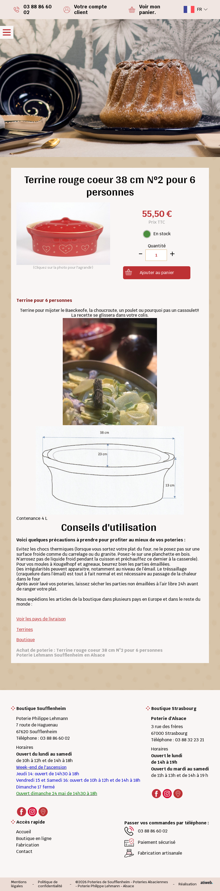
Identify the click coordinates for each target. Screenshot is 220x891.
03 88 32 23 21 (189, 740)
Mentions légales (19, 884)
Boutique (25, 640)
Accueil (23, 832)
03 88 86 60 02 (55, 738)
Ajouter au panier (157, 272)
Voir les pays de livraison (41, 619)
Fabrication (27, 845)
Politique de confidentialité (50, 884)
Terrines (24, 629)
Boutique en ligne (33, 838)
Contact (24, 851)
